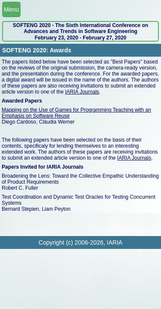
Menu (11, 9)
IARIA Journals (82, 92)
